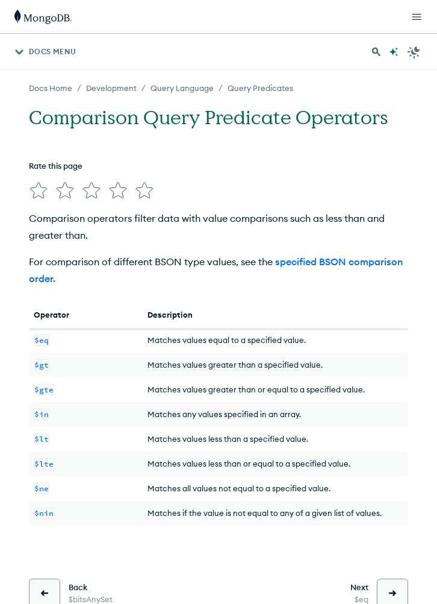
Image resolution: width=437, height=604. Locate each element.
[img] (36, 188)
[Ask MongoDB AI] (393, 51)
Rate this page (55, 166)
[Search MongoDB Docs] (376, 51)
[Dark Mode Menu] (414, 51)
